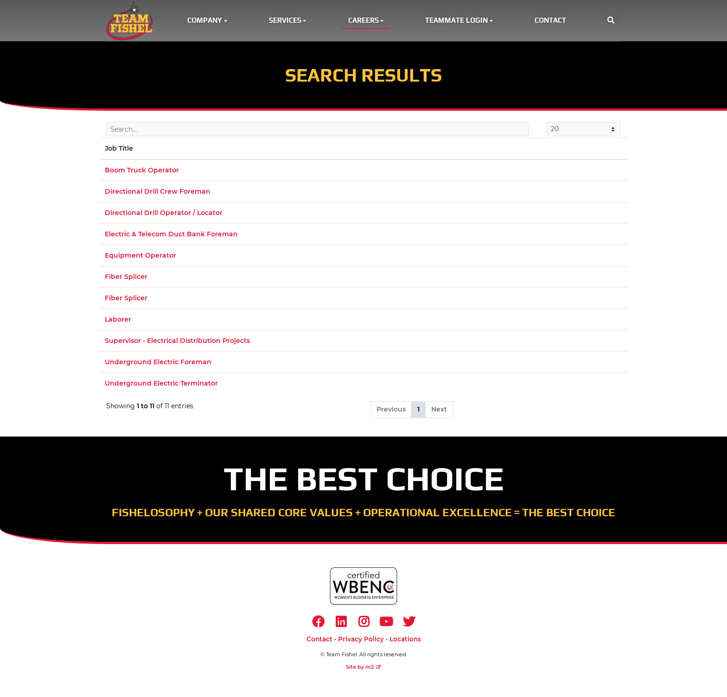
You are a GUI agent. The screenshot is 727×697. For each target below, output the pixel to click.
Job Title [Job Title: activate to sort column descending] (119, 150)
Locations (405, 642)
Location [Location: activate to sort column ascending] (373, 150)
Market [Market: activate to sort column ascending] (485, 150)
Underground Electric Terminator (161, 385)
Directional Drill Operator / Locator (164, 214)
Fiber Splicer (126, 278)
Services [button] (288, 21)
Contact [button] (550, 21)
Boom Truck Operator (142, 172)
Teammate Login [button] (459, 21)
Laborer (118, 321)
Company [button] (208, 21)
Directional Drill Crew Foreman (157, 193)
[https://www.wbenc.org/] (363, 588)
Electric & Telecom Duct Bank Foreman (171, 236)
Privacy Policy (361, 642)
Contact (319, 642)
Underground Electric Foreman (158, 364)
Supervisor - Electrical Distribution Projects (177, 342)
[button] (611, 21)
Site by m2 (363, 670)
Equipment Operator (140, 257)
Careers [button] (366, 21)
